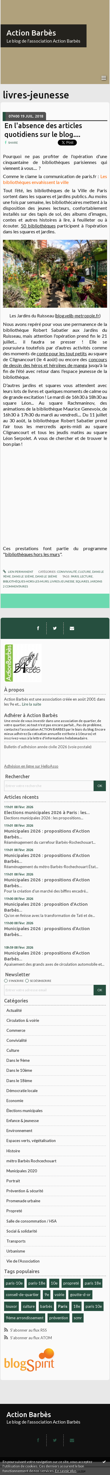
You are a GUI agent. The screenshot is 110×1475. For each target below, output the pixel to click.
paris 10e (94, 1306)
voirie (59, 1294)
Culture (12, 1050)
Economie (14, 1100)
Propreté (14, 1210)
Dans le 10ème (19, 1070)
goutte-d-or (80, 1294)
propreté (71, 1283)
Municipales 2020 (21, 1170)
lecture (86, 576)
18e (76, 1306)
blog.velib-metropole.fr (77, 315)
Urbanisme (15, 1251)
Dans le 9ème (18, 1060)
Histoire (13, 1150)
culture (29, 1306)
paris (75, 576)
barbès (46, 1306)
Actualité (14, 1010)
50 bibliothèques (38, 225)
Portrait (13, 1180)
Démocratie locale (22, 1090)
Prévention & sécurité (24, 1190)
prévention (58, 1317)
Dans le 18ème (19, 1080)
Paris (62, 1306)
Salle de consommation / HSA (31, 1221)
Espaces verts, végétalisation (31, 1140)
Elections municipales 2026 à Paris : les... (47, 812)
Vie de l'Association (23, 1261)
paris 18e (93, 1283)
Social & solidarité (21, 1231)
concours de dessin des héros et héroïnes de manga (55, 362)
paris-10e (14, 1283)
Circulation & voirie (22, 1020)
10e (54, 1283)
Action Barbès (31, 33)
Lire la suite (31, 704)
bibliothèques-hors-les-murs (26, 581)
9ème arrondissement (24, 1317)
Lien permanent (18, 571)
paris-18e (36, 1283)
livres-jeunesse (62, 581)
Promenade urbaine (23, 1200)
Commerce (15, 1030)
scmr (78, 1317)
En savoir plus (66, 1471)
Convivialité (16, 1040)
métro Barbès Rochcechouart (31, 1160)
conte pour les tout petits (62, 353)
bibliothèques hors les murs (32, 554)
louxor (11, 1306)
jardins (96, 581)
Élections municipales (24, 1110)
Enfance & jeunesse (22, 1120)
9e (47, 1294)
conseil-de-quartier (22, 1294)
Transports (16, 1241)
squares (82, 581)
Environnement (19, 1130)
